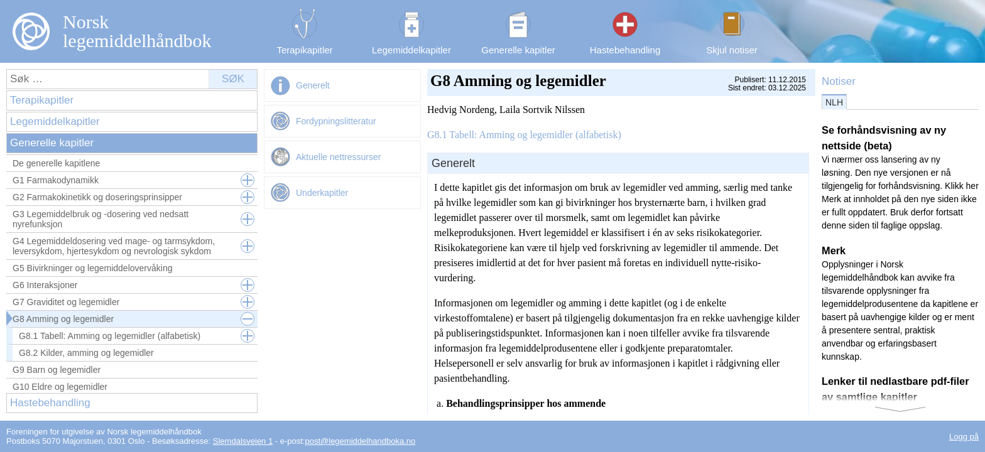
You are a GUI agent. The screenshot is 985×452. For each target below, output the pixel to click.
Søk (233, 79)
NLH (834, 102)
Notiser (839, 81)
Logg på (964, 436)
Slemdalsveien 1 (243, 441)
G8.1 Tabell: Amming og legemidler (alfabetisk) (524, 134)
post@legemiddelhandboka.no (360, 441)
